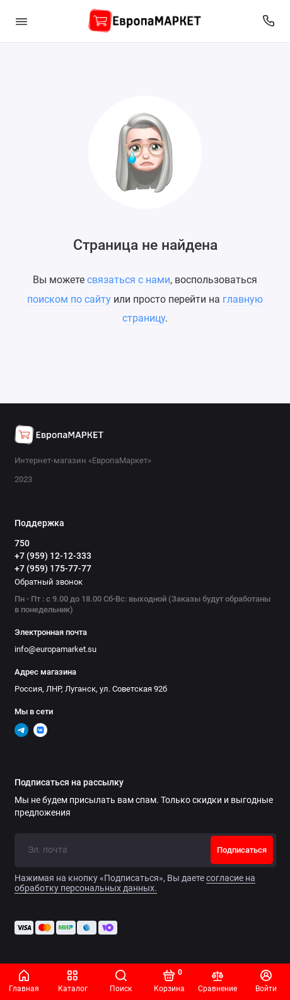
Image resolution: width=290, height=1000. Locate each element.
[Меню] (21, 21)
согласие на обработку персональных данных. (134, 883)
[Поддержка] (269, 21)
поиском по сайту (69, 299)
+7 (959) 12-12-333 (52, 556)
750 (22, 543)
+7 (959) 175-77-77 (52, 568)
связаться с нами (128, 280)
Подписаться (242, 850)
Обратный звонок (48, 582)
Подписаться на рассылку (69, 782)
